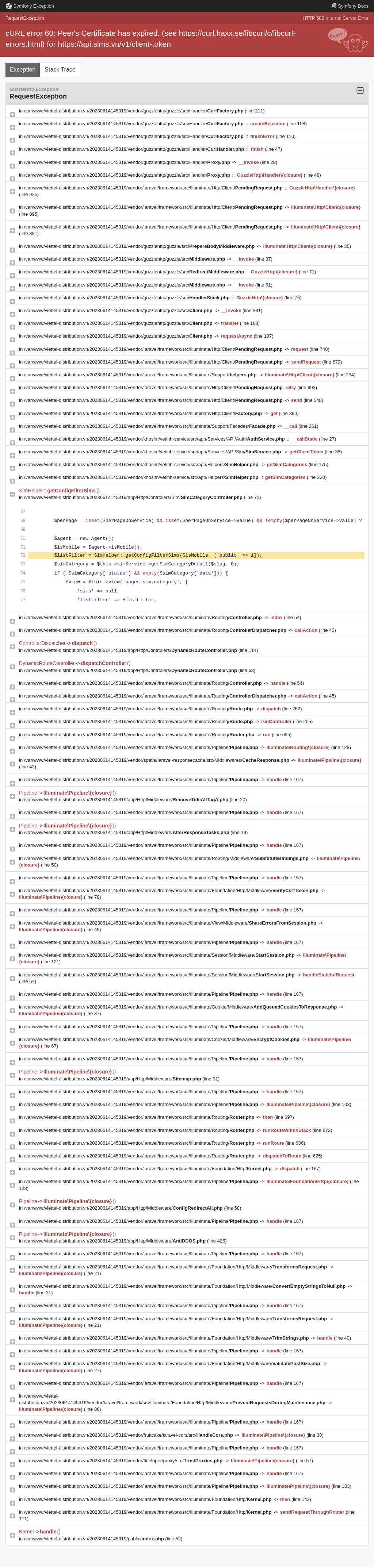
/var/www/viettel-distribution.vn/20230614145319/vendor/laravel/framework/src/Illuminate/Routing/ (143, 617)
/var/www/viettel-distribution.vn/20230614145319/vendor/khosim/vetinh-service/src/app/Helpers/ (142, 464)
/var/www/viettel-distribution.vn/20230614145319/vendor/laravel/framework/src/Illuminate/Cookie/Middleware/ (181, 1007)
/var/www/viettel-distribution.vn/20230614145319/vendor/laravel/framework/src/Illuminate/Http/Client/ (154, 188)
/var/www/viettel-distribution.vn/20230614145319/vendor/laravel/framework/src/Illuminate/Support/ (141, 374)
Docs (350, 6)
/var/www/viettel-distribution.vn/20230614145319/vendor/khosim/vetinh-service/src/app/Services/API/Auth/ (155, 439)
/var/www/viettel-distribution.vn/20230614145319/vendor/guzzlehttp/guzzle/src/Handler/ (134, 111)
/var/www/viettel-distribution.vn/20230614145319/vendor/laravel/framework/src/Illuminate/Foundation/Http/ (148, 1168)
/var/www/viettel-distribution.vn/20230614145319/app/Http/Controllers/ (131, 650)
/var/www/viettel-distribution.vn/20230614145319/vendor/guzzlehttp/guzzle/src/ (140, 246)
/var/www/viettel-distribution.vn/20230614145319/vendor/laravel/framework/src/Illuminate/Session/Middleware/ (160, 955)
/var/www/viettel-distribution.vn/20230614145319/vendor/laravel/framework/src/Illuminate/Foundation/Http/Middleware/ (172, 890)
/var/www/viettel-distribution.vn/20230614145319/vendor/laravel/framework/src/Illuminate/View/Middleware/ (171, 923)
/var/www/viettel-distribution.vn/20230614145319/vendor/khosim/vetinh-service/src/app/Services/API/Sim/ (153, 451)
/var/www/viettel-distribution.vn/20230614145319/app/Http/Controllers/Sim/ (134, 497)
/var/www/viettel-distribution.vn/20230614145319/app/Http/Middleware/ (127, 799)
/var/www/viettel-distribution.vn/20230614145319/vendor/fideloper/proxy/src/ (124, 1460)
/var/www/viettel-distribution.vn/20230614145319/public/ (94, 1538)
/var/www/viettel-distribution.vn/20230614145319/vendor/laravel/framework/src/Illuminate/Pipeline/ (142, 747)
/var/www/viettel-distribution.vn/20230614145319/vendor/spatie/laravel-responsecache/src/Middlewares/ (157, 760)
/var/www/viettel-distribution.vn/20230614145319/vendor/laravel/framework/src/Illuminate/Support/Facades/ (150, 426)
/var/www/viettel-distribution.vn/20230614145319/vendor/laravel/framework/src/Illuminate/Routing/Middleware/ (167, 858)
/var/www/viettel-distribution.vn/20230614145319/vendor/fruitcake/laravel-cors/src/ (129, 1435)
